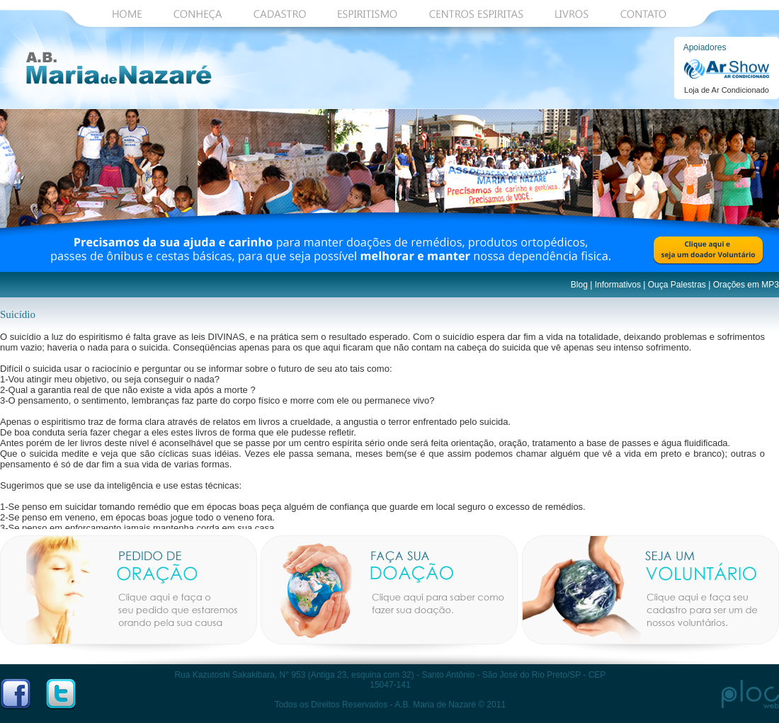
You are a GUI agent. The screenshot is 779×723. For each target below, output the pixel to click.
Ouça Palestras (677, 285)
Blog (579, 285)
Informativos (618, 285)
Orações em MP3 (746, 285)
